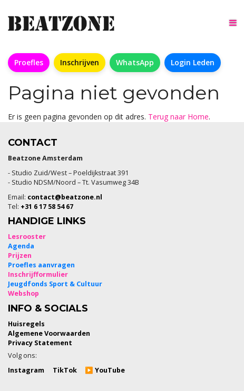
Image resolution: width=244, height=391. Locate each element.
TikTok (65, 370)
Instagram (26, 370)
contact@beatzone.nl (64, 197)
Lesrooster (27, 236)
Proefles (28, 62)
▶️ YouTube (105, 370)
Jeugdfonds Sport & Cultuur (55, 283)
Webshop (23, 293)
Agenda (21, 246)
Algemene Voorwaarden (49, 333)
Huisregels (26, 323)
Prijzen (20, 255)
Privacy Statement (40, 342)
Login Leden (192, 62)
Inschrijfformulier (38, 274)
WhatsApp (135, 62)
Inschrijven (79, 62)
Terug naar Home (178, 117)
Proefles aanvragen (41, 264)
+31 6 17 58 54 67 (47, 206)
